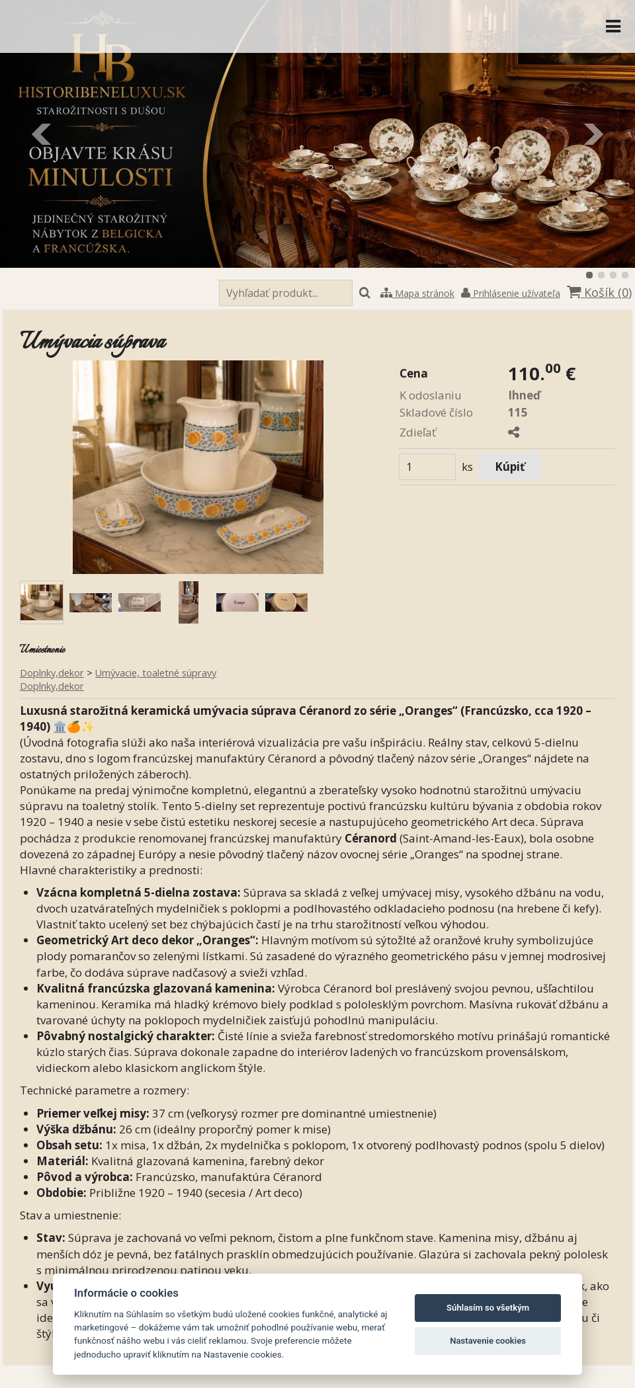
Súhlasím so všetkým (487, 1308)
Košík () (599, 292)
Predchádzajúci (42, 134)
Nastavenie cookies (488, 1341)
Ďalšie (593, 134)
